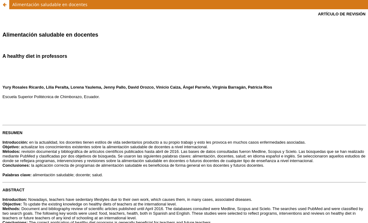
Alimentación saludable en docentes (49, 4)
